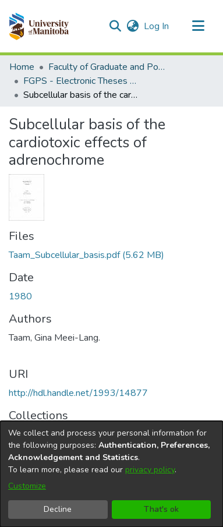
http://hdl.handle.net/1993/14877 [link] (78, 393)
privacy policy (150, 469)
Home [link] (21, 67)
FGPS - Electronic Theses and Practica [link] (81, 81)
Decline (58, 509)
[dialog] (111, 474)
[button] (39, 26)
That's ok (161, 509)
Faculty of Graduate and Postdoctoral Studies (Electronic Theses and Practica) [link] (106, 67)
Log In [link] (157, 26)
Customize (27, 485)
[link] (86, 255)
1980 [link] (20, 296)
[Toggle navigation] (198, 26)
